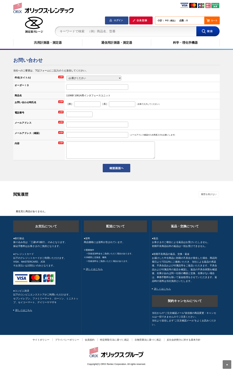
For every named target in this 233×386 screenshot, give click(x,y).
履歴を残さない (209, 194)
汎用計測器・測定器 (48, 42)
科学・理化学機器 (185, 42)
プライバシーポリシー (67, 339)
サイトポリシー (41, 339)
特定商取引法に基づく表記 (114, 339)
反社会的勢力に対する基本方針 (183, 339)
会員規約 (89, 339)
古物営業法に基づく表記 (148, 339)
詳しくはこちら (23, 310)
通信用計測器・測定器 (116, 42)
